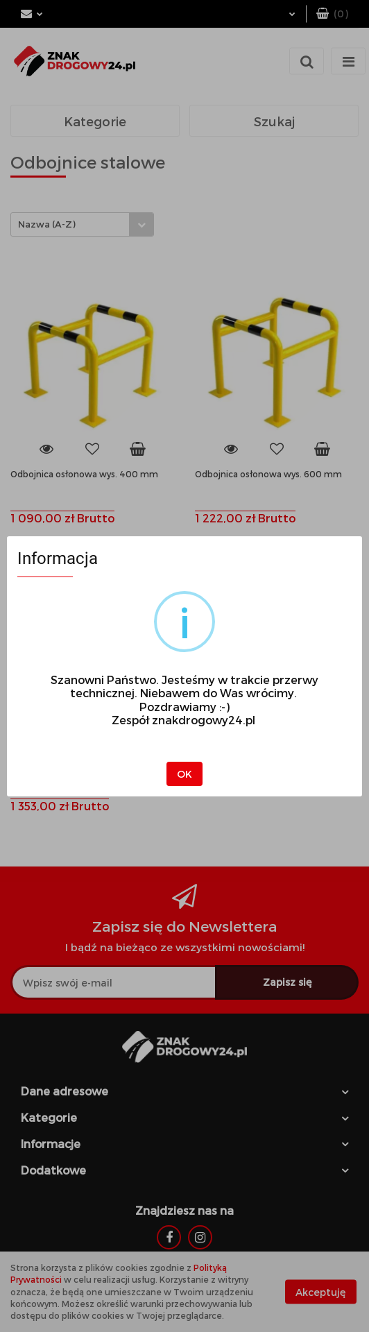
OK (184, 774)
